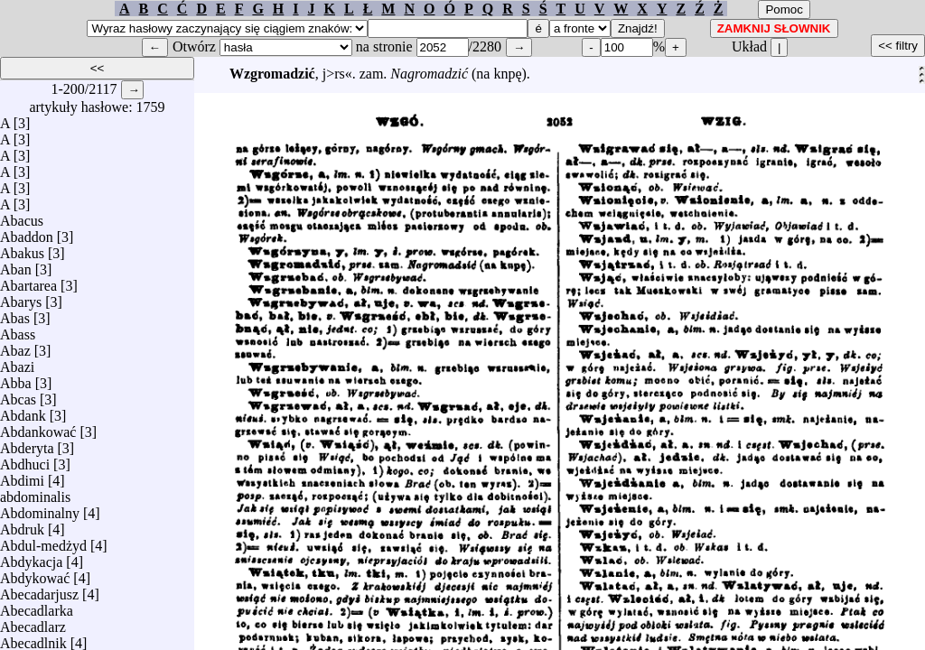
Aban (16, 265)
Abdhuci (25, 460)
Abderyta (27, 443)
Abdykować (35, 573)
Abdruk (22, 525)
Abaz (15, 346)
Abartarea (28, 281)
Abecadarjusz (39, 590)
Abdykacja (31, 557)
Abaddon (26, 232)
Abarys (21, 297)
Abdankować (38, 427)
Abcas (18, 395)
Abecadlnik (33, 638)
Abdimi (22, 476)
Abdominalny (39, 508)
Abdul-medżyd (43, 541)
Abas (15, 313)
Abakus (22, 248)
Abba (16, 378)
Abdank (23, 411)
